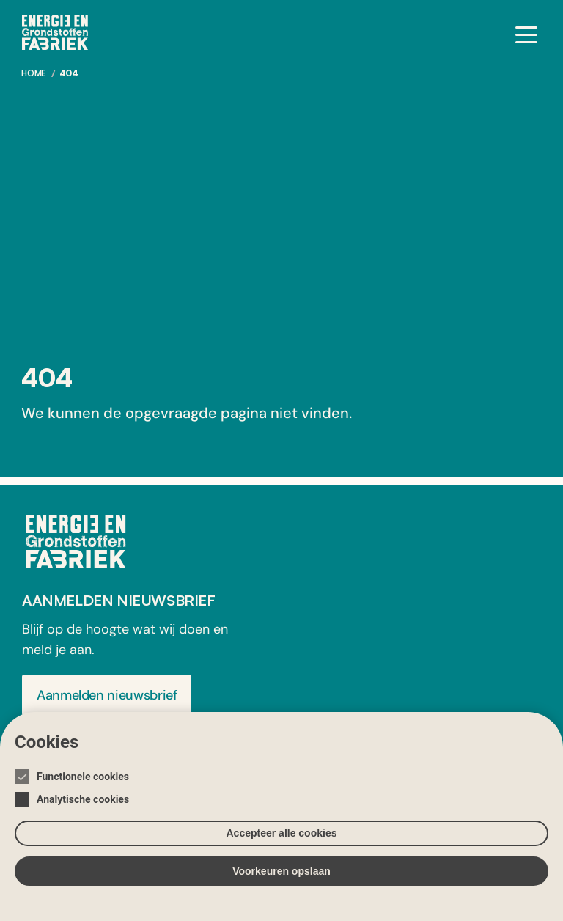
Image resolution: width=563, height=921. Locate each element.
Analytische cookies (83, 799)
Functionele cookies (83, 776)
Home (33, 72)
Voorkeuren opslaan (281, 871)
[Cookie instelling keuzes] (281, 816)
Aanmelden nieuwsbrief (107, 695)
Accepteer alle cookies (282, 833)
